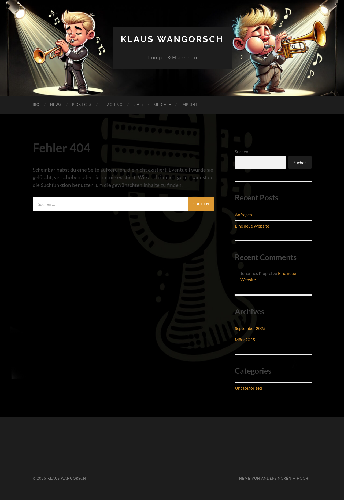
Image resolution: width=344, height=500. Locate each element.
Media (160, 104)
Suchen (241, 151)
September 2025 (250, 328)
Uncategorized (248, 387)
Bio (36, 104)
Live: (138, 104)
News (55, 104)
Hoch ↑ (304, 478)
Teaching (112, 104)
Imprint (189, 104)
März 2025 (245, 339)
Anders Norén (276, 478)
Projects (81, 104)
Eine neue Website (252, 225)
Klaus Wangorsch (172, 39)
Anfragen (243, 214)
